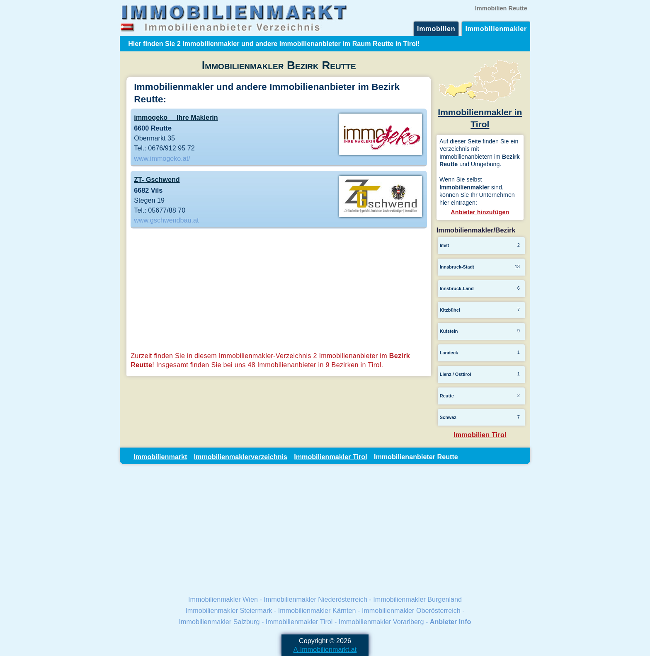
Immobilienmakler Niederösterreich (315, 599)
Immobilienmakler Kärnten (317, 610)
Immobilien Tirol (480, 434)
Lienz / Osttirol (455, 374)
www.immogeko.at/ (162, 158)
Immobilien (436, 28)
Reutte (447, 395)
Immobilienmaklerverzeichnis (240, 456)
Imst (444, 245)
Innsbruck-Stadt (457, 266)
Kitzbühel (450, 309)
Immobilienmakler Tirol (330, 456)
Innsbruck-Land (457, 288)
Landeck (449, 352)
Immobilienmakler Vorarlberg (381, 621)
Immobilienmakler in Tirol (480, 112)
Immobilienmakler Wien (223, 599)
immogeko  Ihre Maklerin (176, 117)
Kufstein (449, 331)
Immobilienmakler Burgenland (417, 599)
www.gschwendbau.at (166, 220)
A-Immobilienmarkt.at (325, 649)
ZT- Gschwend (156, 179)
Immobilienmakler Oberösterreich (411, 610)
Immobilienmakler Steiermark (228, 610)
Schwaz (448, 417)
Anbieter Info (450, 621)
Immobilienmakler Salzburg (219, 621)
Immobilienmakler (496, 28)
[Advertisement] (279, 291)
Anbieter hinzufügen (480, 212)
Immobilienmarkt (160, 456)
